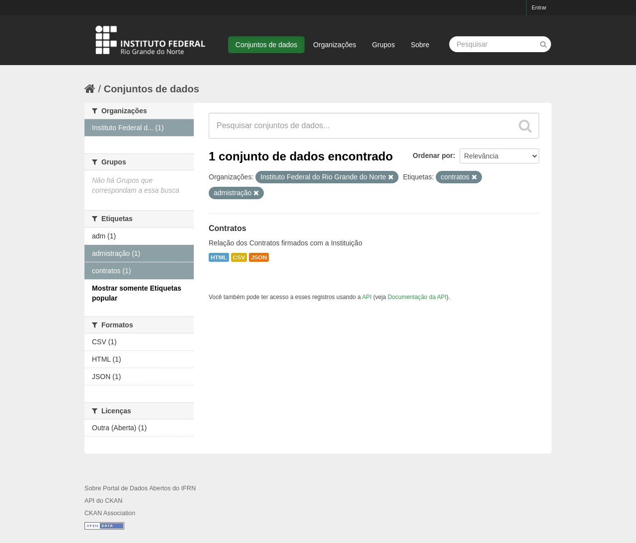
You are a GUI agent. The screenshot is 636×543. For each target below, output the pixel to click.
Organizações (334, 45)
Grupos (383, 45)
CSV (239, 257)
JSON (259, 257)
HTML (219, 257)
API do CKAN (103, 500)
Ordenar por (433, 155)
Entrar (539, 7)
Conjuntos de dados (267, 45)
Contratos (227, 228)
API (367, 297)
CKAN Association (109, 513)
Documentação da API (417, 297)
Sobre (420, 45)
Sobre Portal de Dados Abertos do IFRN (140, 488)
